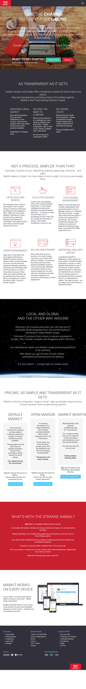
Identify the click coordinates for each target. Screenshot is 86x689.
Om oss (62, 645)
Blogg (61, 643)
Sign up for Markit (15, 484)
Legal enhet (8, 641)
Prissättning (63, 641)
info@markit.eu (41, 637)
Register (67, 60)
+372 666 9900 (41, 634)
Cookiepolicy (8, 639)
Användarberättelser (66, 639)
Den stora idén (64, 634)
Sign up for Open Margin (43, 484)
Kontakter (7, 643)
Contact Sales (53, 60)
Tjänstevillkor (8, 634)
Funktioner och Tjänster (67, 637)
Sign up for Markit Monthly (70, 476)
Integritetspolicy (9, 637)
